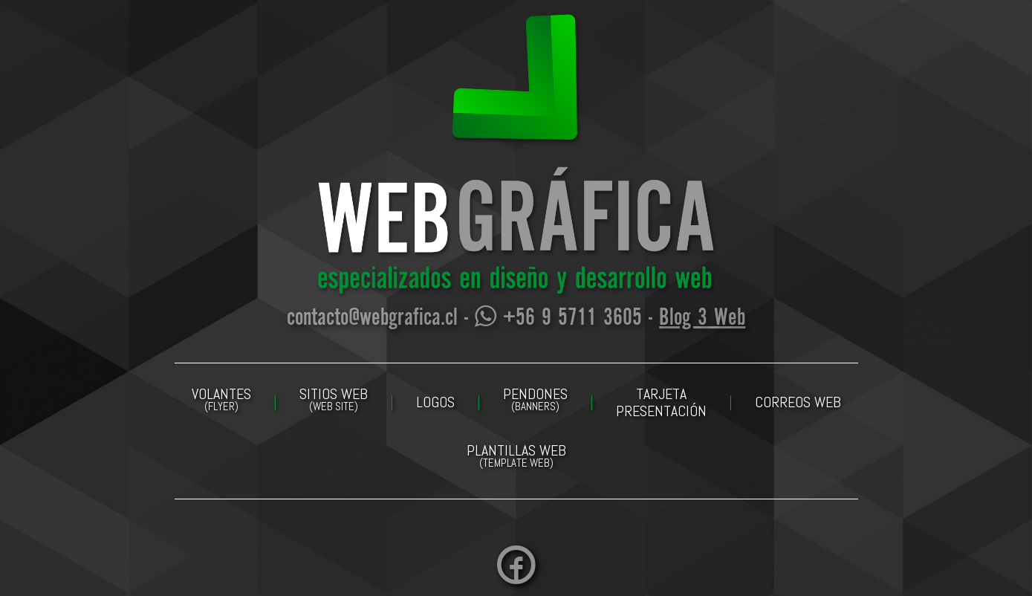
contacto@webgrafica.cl (372, 318)
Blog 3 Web (702, 318)
